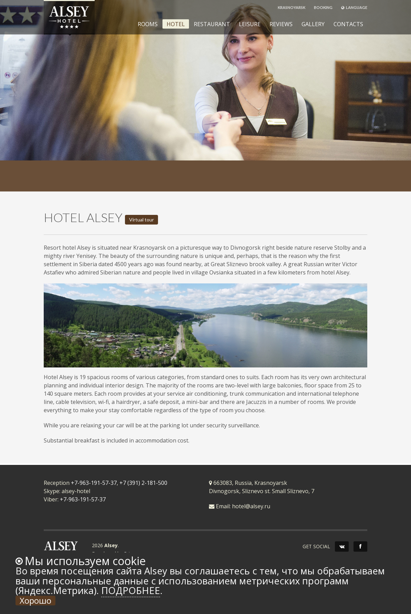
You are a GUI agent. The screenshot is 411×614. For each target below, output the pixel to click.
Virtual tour (141, 219)
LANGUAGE (354, 7)
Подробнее (130, 590)
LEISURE (248, 24)
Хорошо (35, 600)
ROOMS (146, 24)
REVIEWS (281, 24)
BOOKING (323, 7)
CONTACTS (348, 24)
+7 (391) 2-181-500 (143, 483)
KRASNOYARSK (291, 7)
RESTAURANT (212, 24)
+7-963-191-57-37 (94, 483)
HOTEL (176, 24)
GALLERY (313, 24)
